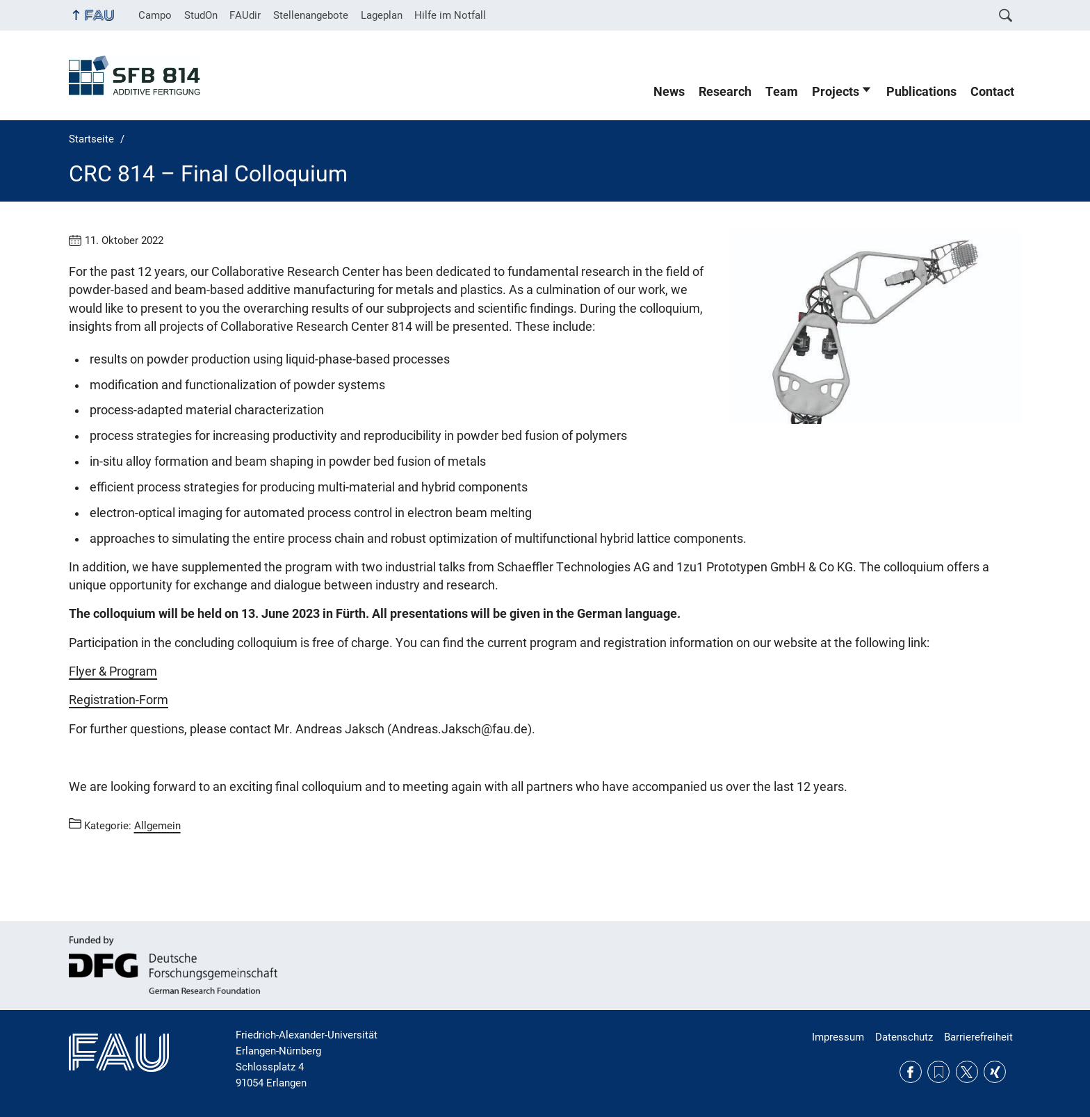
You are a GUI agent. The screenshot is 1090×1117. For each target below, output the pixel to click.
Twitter (967, 1072)
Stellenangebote (310, 15)
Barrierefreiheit (978, 1037)
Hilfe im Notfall (450, 15)
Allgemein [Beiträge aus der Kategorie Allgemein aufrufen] (157, 826)
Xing (995, 1072)
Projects (835, 92)
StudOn (201, 15)
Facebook (911, 1072)
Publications (921, 92)
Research (725, 92)
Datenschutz (904, 1037)
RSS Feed (938, 1072)
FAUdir (245, 15)
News (669, 92)
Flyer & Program (113, 671)
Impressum (838, 1037)
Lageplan (381, 15)
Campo (155, 15)
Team (781, 92)
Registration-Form (118, 700)
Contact (992, 92)
